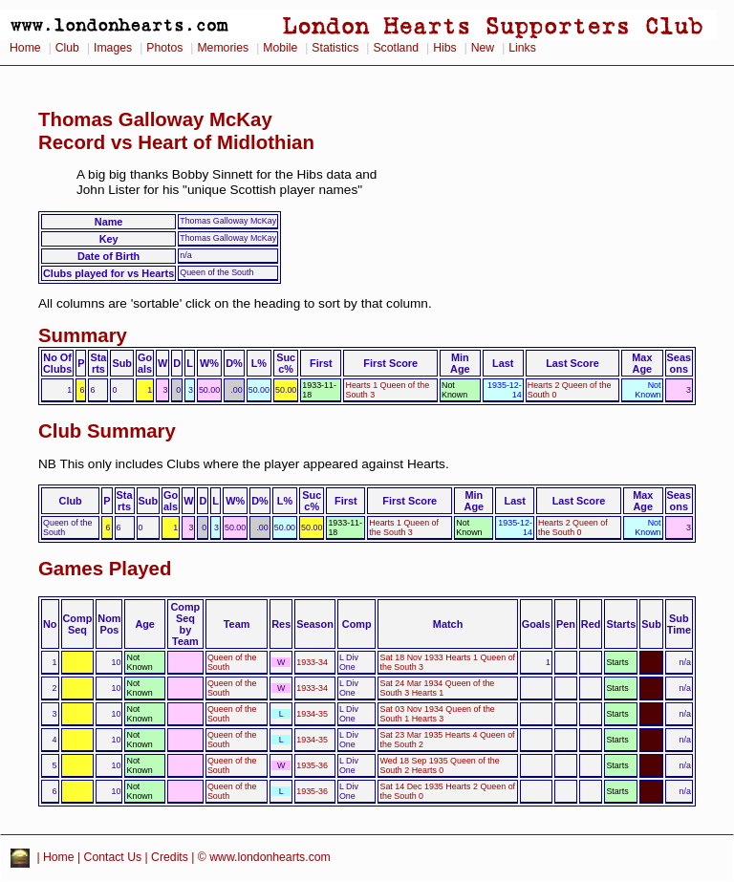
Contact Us (113, 857)
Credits (169, 857)
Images (113, 47)
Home (25, 47)
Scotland (396, 47)
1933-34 (312, 662)
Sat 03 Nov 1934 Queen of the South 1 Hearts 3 (436, 713)
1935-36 (312, 765)
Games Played (104, 568)
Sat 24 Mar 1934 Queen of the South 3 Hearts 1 (436, 688)
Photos (164, 47)
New (482, 47)
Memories (222, 47)
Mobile (280, 47)
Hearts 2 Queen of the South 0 (573, 527)
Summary (82, 335)
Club (67, 47)
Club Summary (107, 430)
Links (522, 47)
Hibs (444, 47)
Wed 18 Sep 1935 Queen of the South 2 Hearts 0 (439, 765)
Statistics (335, 47)
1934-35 (312, 714)
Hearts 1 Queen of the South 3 (404, 527)
